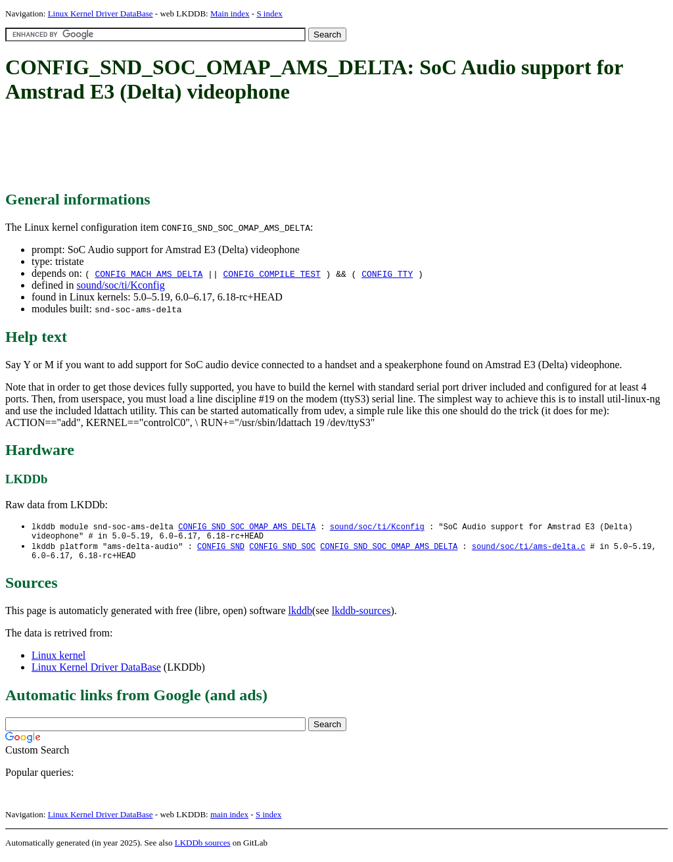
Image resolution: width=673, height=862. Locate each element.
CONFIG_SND (220, 549)
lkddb (300, 615)
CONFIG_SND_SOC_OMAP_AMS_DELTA (246, 527)
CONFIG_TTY (387, 273)
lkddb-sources (361, 615)
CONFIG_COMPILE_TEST (272, 273)
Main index (230, 13)
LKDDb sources (203, 848)
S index (269, 13)
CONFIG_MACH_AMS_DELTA (148, 273)
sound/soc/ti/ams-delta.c (529, 549)
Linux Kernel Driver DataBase (100, 13)
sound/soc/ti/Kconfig (120, 285)
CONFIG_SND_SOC (282, 549)
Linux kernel (58, 660)
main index (229, 820)
